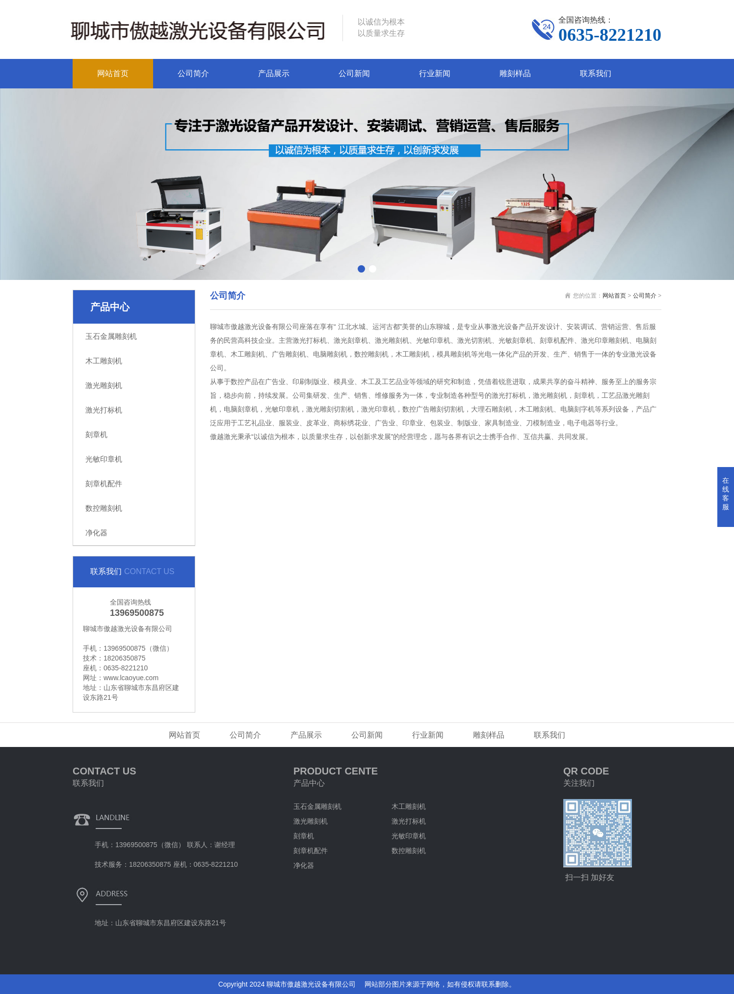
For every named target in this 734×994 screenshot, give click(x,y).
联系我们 (595, 73)
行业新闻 (434, 73)
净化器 (96, 532)
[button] (361, 269)
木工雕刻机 (103, 361)
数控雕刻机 (103, 508)
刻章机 (96, 434)
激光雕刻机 (103, 385)
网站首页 (113, 73)
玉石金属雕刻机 (111, 336)
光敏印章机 (103, 459)
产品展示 (273, 73)
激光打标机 (103, 410)
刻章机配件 (103, 483)
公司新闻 (354, 73)
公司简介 (193, 73)
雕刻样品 (515, 73)
